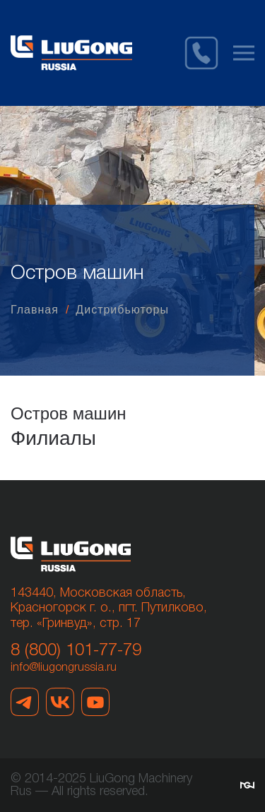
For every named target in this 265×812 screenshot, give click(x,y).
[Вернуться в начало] (71, 53)
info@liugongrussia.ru (64, 668)
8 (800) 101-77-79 (76, 651)
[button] (243, 53)
